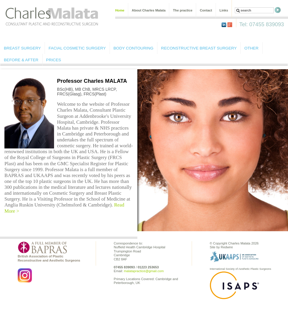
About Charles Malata (148, 10)
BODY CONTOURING (133, 48)
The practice (182, 10)
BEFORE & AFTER (21, 60)
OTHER (251, 48)
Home (119, 10)
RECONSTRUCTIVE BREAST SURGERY (199, 48)
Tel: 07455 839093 (261, 24)
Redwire (227, 247)
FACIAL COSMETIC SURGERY (77, 48)
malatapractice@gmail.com (144, 271)
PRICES (53, 60)
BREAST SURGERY (22, 48)
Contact (206, 10)
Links (223, 10)
